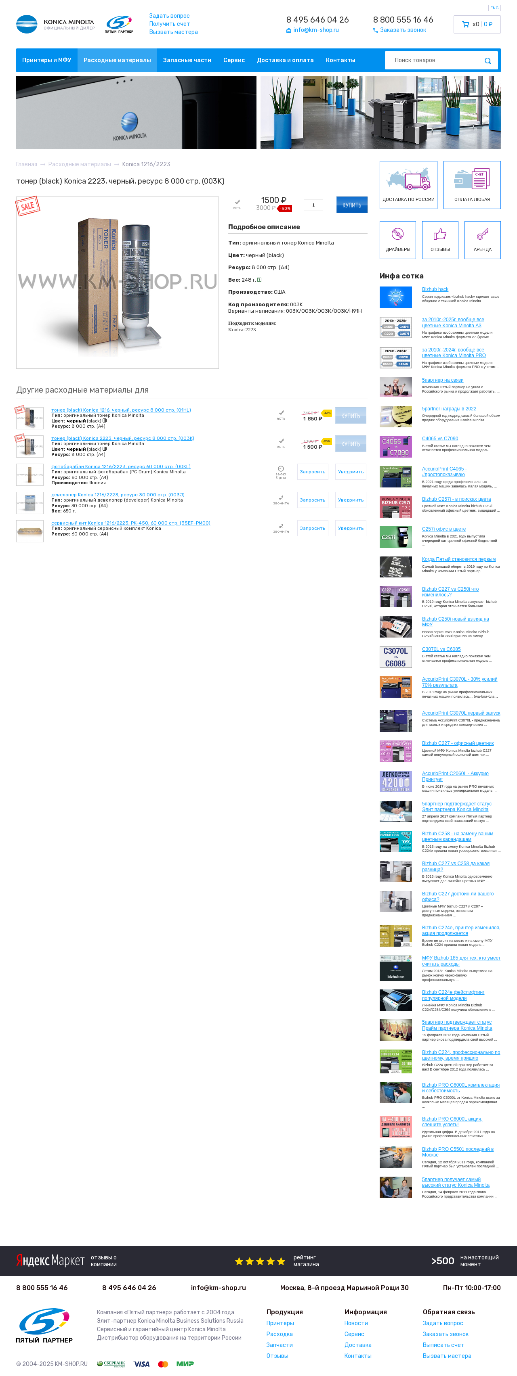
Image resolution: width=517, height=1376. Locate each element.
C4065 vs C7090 (440, 438)
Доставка (358, 1345)
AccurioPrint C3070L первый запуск (461, 713)
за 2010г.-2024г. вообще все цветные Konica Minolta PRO (454, 352)
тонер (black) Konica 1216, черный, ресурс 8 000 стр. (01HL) (121, 410)
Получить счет (169, 24)
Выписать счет (443, 1345)
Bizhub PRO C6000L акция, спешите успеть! (452, 1121)
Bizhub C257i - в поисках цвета (456, 499)
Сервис (234, 60)
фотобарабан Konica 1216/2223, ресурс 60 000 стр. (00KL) (121, 466)
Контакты (340, 60)
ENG (494, 8)
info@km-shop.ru (218, 1288)
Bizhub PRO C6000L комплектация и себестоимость (461, 1088)
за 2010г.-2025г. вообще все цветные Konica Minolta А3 (453, 322)
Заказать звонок (446, 1334)
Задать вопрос (169, 16)
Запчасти (280, 1345)
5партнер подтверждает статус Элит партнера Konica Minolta (457, 806)
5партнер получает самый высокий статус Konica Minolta (456, 1182)
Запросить (312, 472)
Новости (356, 1323)
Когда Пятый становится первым (459, 559)
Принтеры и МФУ (46, 60)
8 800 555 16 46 (403, 20)
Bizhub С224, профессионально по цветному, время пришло (461, 1055)
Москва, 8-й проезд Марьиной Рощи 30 (344, 1288)
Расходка (280, 1334)
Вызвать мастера (173, 32)
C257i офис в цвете (444, 529)
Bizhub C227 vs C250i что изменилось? (450, 592)
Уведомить (351, 472)
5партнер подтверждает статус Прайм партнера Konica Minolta (457, 1025)
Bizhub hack (435, 289)
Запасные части (187, 60)
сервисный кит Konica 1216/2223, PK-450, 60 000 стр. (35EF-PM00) (130, 523)
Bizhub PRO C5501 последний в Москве (458, 1152)
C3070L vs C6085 (441, 649)
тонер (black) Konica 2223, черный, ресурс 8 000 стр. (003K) (122, 438)
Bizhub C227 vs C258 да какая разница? (456, 866)
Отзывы (277, 1356)
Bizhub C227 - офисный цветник (458, 743)
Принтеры (280, 1323)
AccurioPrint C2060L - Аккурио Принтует (455, 776)
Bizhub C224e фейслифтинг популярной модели (453, 995)
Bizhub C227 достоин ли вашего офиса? (458, 896)
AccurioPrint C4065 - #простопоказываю (444, 471)
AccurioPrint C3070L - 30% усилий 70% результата (460, 682)
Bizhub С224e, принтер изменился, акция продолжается (461, 930)
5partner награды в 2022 (449, 409)
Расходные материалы (117, 60)
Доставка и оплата (285, 60)
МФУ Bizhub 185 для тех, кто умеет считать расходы (461, 960)
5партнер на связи (443, 380)
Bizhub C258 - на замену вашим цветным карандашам (458, 836)
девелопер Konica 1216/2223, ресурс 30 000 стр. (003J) (118, 495)
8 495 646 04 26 (317, 20)
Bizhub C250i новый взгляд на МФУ (455, 621)
